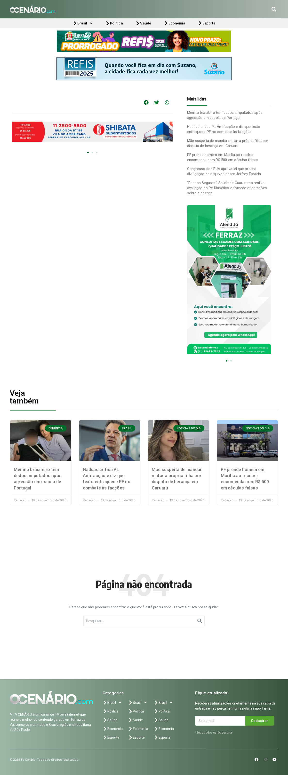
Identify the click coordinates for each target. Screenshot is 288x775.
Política (114, 23)
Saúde (143, 23)
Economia (174, 23)
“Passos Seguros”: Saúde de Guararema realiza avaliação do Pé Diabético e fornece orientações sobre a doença (227, 188)
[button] (274, 9)
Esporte (207, 23)
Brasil (82, 23)
